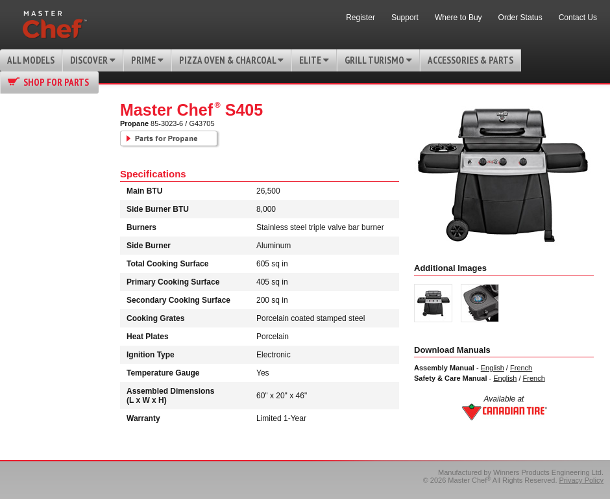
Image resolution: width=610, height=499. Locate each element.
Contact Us (578, 17)
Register (360, 17)
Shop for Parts (56, 82)
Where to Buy (458, 17)
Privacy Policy (581, 480)
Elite (314, 60)
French (521, 368)
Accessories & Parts (470, 60)
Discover (93, 60)
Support (405, 17)
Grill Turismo (378, 60)
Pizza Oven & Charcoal (231, 60)
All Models (31, 60)
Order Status (520, 17)
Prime (147, 60)
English (492, 368)
